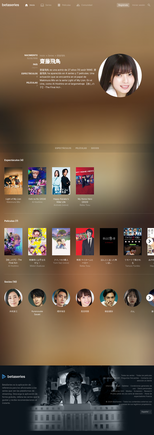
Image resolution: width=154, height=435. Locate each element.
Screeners (138, 391)
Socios (95, 148)
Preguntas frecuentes (130, 378)
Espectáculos (63, 148)
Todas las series (127, 375)
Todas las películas (144, 375)
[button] (13, 302)
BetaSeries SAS (117, 391)
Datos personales (145, 388)
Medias (129, 391)
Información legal (113, 386)
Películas (81, 148)
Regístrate (123, 5)
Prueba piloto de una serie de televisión (126, 394)
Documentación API (112, 378)
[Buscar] (149, 5)
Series (51, 55)
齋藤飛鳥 (61, 55)
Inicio (42, 55)
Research (148, 391)
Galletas (125, 386)
